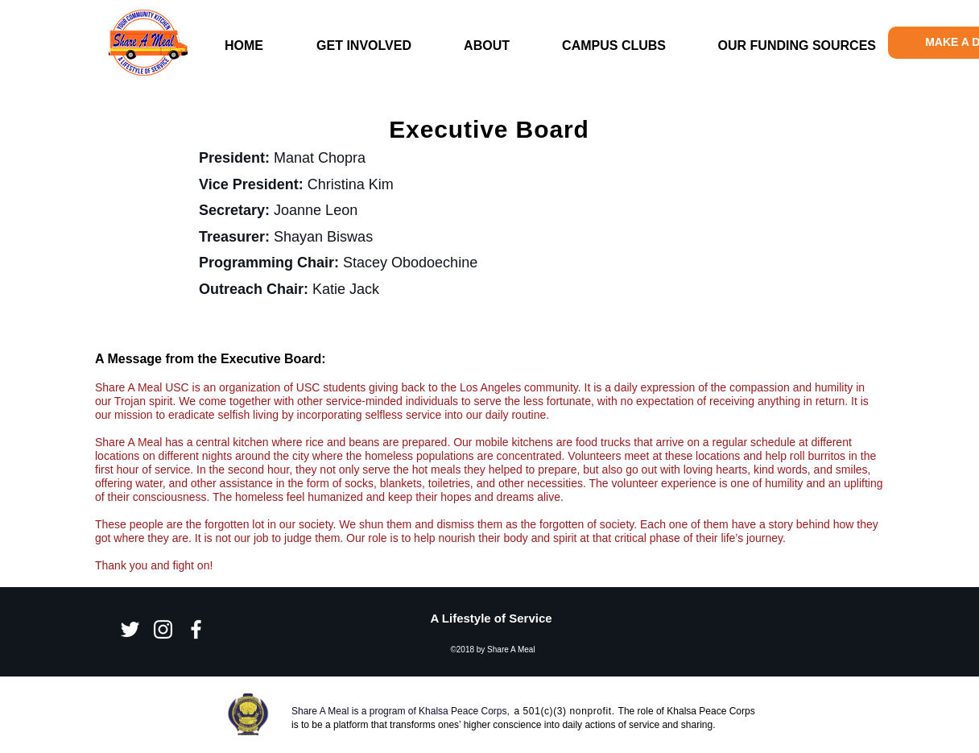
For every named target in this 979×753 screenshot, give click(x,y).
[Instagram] (163, 629)
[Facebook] (196, 629)
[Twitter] (130, 629)
